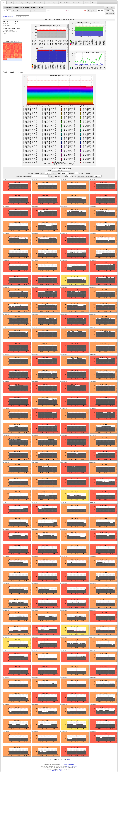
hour (8, 11)
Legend (69, 759)
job (44, 11)
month (33, 11)
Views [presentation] (16, 2)
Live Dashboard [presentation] (77, 2)
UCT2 (12, 16)
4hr (18, 11)
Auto (42, 173)
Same (48, 173)
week (27, 11)
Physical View (110, 13)
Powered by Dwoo (57, 770)
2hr (13, 11)
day (23, 11)
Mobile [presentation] (94, 2)
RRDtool (60, 769)
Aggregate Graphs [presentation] (26, 2)
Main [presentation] (3, 2)
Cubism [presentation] (87, 2)
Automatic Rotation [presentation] (65, 2)
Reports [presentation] (55, 2)
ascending (81, 176)
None (54, 173)
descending (89, 176)
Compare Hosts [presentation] (38, 2)
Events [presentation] (48, 2)
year (39, 11)
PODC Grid (6, 16)
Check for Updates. (69, 764)
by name (97, 176)
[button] (109, 7)
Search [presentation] (10, 2)
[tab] (4, 2)
